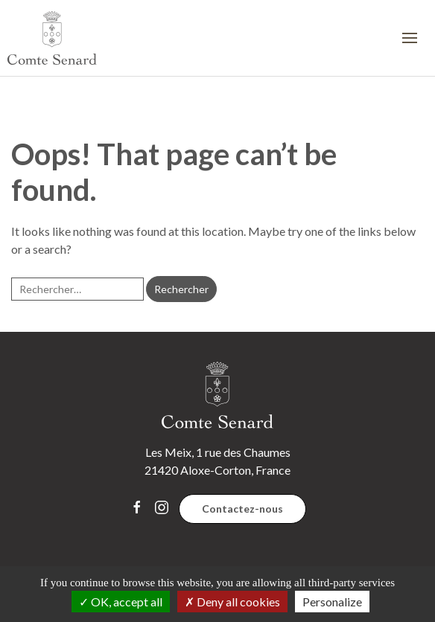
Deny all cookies (232, 601)
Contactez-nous (242, 508)
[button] (415, 38)
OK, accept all (120, 601)
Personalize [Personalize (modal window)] (332, 601)
